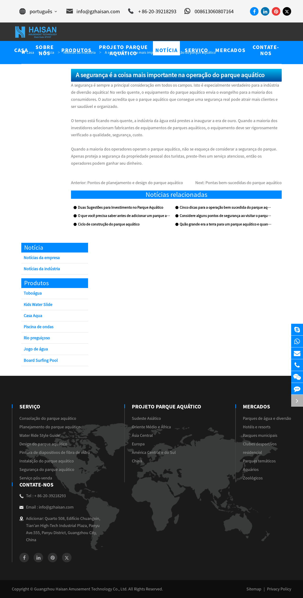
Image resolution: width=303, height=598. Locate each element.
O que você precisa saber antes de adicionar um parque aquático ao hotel (124, 215)
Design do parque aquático (43, 444)
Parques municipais (260, 435)
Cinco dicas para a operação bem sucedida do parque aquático (226, 207)
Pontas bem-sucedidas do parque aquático (243, 183)
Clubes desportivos (259, 444)
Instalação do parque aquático (46, 461)
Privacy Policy (279, 589)
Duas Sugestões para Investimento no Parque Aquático (120, 207)
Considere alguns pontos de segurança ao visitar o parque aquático (226, 215)
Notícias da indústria (42, 269)
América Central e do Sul (156, 452)
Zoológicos (253, 478)
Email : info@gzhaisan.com (46, 507)
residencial (252, 452)
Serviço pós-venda (35, 478)
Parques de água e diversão (267, 418)
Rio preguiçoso (37, 338)
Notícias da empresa (42, 258)
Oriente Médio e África (153, 427)
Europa (140, 444)
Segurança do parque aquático (46, 469)
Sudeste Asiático (148, 418)
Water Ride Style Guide (39, 435)
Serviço (29, 406)
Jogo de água (36, 349)
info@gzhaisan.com (93, 11)
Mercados (256, 406)
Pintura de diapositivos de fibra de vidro (54, 452)
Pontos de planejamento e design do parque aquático (135, 183)
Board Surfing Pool (41, 360)
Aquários (250, 469)
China (139, 461)
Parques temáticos (259, 461)
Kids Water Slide (38, 304)
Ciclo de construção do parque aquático (108, 224)
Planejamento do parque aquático (49, 427)
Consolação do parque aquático (47, 418)
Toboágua (33, 293)
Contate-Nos (35, 484)
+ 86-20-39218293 (152, 11)
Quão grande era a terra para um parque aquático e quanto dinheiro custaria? (226, 224)
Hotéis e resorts (256, 427)
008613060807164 (209, 11)
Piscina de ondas (38, 327)
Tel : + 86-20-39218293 (42, 495)
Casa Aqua (33, 316)
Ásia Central (144, 435)
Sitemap (253, 589)
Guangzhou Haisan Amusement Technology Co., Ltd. (80, 589)
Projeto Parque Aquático (166, 406)
